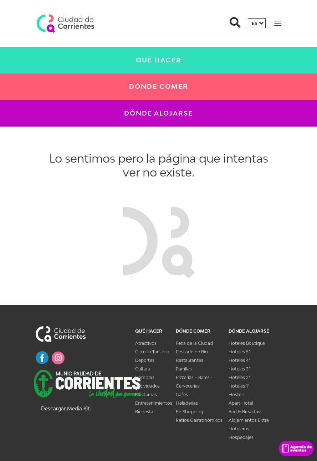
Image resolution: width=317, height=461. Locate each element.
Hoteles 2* (239, 377)
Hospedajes (241, 437)
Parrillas (184, 369)
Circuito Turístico (152, 351)
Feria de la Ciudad (194, 343)
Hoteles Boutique (247, 343)
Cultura (142, 369)
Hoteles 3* (239, 369)
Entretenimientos (153, 403)
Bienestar (145, 411)
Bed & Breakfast (245, 411)
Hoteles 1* (239, 386)
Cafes (182, 394)
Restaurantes (189, 360)
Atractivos (146, 343)
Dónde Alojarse (158, 113)
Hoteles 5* (239, 351)
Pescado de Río (192, 351)
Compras (144, 377)
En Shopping (189, 411)
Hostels (237, 394)
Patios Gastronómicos (199, 420)
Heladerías (187, 403)
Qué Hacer (158, 60)
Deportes (144, 360)
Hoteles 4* (239, 360)
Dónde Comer (158, 86)
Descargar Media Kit (65, 408)
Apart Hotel (241, 403)
